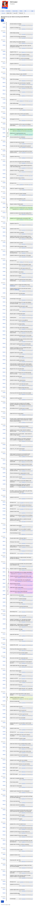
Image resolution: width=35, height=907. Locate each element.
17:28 (4, 532)
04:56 (4, 173)
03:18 (4, 800)
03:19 (4, 418)
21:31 (4, 657)
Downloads (8, 10)
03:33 (4, 688)
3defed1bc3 (23, 441)
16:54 (4, 781)
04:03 (4, 129)
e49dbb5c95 (23, 43)
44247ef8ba (21, 732)
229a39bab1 (23, 381)
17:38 (4, 102)
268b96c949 (23, 409)
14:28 (4, 413)
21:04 (4, 23)
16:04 (4, 727)
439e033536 (23, 493)
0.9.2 (32, 732)
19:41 (4, 438)
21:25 (4, 661)
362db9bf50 (23, 163)
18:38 (4, 722)
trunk (32, 25)
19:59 (4, 598)
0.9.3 (32, 553)
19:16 (4, 743)
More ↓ (2, 901)
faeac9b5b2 (23, 645)
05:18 (4, 347)
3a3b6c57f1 (23, 711)
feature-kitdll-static (30, 573)
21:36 (4, 433)
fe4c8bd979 (23, 450)
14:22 (4, 161)
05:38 (4, 334)
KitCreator (13, 2)
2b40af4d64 (23, 405)
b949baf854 (23, 345)
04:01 (4, 136)
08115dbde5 (23, 474)
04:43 (4, 352)
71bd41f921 (23, 446)
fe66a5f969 (23, 724)
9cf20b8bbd (23, 115)
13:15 (4, 267)
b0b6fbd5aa (23, 792)
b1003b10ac (23, 825)
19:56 (4, 392)
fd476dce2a (23, 663)
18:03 (4, 854)
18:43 (4, 840)
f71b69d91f (23, 596)
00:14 (4, 63)
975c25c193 (21, 134)
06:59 (4, 319)
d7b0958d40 (23, 894)
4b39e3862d (21, 209)
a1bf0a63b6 (23, 273)
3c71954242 (23, 600)
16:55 (4, 777)
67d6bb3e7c (23, 286)
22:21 (4, 684)
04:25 (4, 834)
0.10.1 (32, 184)
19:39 (4, 602)
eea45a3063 (23, 179)
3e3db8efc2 (23, 885)
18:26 (4, 108)
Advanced (3, 13)
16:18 (4, 490)
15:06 (4, 407)
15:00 (4, 242)
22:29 (4, 674)
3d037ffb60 (23, 138)
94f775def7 (23, 719)
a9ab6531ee (23, 95)
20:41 (4, 571)
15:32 (4, 463)
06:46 (4, 323)
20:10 (4, 583)
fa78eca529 (23, 256)
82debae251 (23, 394)
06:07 (4, 331)
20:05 (4, 51)
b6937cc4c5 (23, 650)
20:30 (4, 228)
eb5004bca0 (19, 577)
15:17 (4, 889)
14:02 (4, 292)
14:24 (4, 260)
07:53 (4, 510)
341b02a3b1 (23, 543)
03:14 (4, 804)
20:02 (4, 809)
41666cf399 (23, 672)
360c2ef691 (23, 654)
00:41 (4, 68)
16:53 (4, 785)
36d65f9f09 (23, 311)
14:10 (4, 288)
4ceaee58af (23, 265)
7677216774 (23, 171)
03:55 (4, 368)
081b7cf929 (23, 59)
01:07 (4, 706)
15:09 (4, 402)
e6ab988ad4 (19, 573)
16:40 (4, 32)
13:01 (4, 275)
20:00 (4, 123)
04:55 (4, 177)
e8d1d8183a (23, 498)
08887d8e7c (23, 534)
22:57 (4, 41)
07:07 (4, 317)
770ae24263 (23, 88)
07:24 (4, 518)
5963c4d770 (23, 357)
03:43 (4, 375)
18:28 (4, 864)
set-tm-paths (31, 209)
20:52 (4, 568)
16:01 (4, 54)
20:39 (4, 141)
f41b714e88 (23, 521)
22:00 (4, 425)
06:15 (4, 82)
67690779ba (23, 120)
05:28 (4, 343)
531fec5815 (23, 361)
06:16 (4, 78)
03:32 (4, 387)
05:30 (4, 874)
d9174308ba (23, 25)
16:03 (4, 468)
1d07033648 (23, 530)
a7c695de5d (23, 399)
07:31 (4, 313)
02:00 (4, 444)
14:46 (4, 480)
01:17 (4, 898)
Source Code (15, 10)
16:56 (4, 611)
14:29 (4, 305)
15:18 (4, 628)
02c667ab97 (23, 856)
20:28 (4, 537)
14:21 (4, 634)
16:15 (4, 453)
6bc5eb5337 (23, 678)
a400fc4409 (23, 247)
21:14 (4, 251)
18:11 (4, 750)
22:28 (4, 677)
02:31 (4, 818)
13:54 (4, 169)
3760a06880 (23, 104)
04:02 (4, 132)
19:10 (4, 746)
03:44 (4, 372)
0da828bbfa (23, 715)
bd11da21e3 (23, 550)
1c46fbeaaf (23, 779)
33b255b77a (23, 748)
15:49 (4, 615)
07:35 (4, 514)
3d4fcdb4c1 (23, 836)
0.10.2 (32, 175)
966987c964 (23, 771)
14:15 (4, 284)
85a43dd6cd (23, 787)
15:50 (4, 113)
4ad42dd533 (23, 377)
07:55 (4, 508)
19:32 (4, 235)
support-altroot (30, 134)
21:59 (4, 697)
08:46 (4, 501)
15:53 (4, 57)
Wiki (25, 10)
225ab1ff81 (23, 682)
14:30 (4, 484)
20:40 (4, 254)
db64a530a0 (23, 370)
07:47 (4, 309)
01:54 (4, 448)
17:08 (4, 648)
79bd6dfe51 (23, 350)
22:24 (4, 680)
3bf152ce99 (23, 867)
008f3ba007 (23, 84)
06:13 (4, 93)
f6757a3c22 (23, 806)
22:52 (4, 45)
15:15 (4, 73)
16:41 (4, 217)
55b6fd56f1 (23, 317)
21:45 (4, 563)
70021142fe (23, 611)
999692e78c (23, 461)
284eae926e (23, 812)
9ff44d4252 (23, 478)
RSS (9, 904)
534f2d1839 (23, 152)
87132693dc (23, 70)
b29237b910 (23, 332)
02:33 (4, 759)
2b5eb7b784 (23, 861)
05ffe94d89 (23, 470)
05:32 (4, 338)
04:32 (4, 363)
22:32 (4, 670)
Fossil (7, 904)
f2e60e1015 (23, 294)
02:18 (4, 763)
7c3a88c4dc (23, 456)
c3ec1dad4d (23, 34)
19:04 (4, 639)
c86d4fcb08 (23, 465)
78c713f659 (23, 125)
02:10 (4, 212)
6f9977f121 (23, 607)
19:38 (4, 605)
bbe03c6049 (23, 774)
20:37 (4, 187)
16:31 (4, 859)
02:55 (4, 814)
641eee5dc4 (23, 238)
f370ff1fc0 (23, 75)
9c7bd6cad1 (23, 566)
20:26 (4, 575)
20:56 (4, 823)
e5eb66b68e (21, 219)
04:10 (4, 881)
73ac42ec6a (23, 48)
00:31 (4, 156)
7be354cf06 (23, 765)
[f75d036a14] (12, 285)
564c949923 (21, 184)
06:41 (4, 327)
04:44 (4, 831)
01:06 (4, 709)
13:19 (4, 263)
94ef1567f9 (21, 553)
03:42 (4, 383)
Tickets (21, 10)
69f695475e (23, 385)
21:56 (4, 429)
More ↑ (2, 20)
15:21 (4, 301)
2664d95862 (23, 506)
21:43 (4, 849)
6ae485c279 (23, 798)
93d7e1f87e (23, 820)
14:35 (4, 731)
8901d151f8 (23, 214)
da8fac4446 (23, 626)
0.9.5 (32, 502)
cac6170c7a (23, 436)
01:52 (4, 145)
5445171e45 (23, 325)
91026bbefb (23, 539)
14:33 (4, 734)
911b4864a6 (23, 200)
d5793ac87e (23, 756)
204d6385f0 (23, 147)
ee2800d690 (23, 829)
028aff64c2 (23, 739)
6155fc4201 (23, 752)
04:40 (4, 552)
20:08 (4, 587)
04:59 (4, 827)
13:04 (4, 271)
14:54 (4, 203)
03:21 (4, 556)
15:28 (4, 298)
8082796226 (23, 427)
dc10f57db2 (23, 729)
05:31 (4, 871)
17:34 (4, 528)
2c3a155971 (23, 783)
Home (3, 10)
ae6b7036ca (23, 816)
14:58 (4, 223)
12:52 (4, 279)
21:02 (4, 27)
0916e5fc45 (23, 269)
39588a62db (23, 516)
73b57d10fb (23, 526)
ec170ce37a (23, 702)
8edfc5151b (23, 431)
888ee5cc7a (23, 52)
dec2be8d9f (23, 366)
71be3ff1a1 (23, 307)
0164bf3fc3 (23, 336)
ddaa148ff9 (21, 502)
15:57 (4, 459)
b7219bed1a (23, 422)
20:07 (4, 590)
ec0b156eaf (23, 802)
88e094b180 (21, 175)
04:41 (4, 355)
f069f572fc (23, 189)
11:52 (4, 193)
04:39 (4, 359)
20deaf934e (23, 303)
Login (32, 10)
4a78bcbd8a (23, 205)
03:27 (4, 644)
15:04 (4, 496)
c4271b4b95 (23, 341)
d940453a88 (23, 321)
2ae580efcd (23, 635)
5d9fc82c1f (23, 143)
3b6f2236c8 (23, 315)
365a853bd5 (19, 581)
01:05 (4, 713)
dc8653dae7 (23, 761)
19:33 (4, 232)
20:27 (4, 541)
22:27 (4, 693)
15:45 (4, 790)
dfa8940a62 (23, 845)
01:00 (4, 717)
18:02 (4, 754)
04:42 (4, 549)
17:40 (4, 99)
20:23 (4, 579)
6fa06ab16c (23, 630)
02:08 (4, 150)
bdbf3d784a (23, 80)
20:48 (4, 118)
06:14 (4, 90)
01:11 (4, 769)
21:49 (4, 700)
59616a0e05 (19, 592)
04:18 (4, 245)
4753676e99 (23, 659)
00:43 (4, 773)
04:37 (4, 198)
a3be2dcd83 (23, 686)
